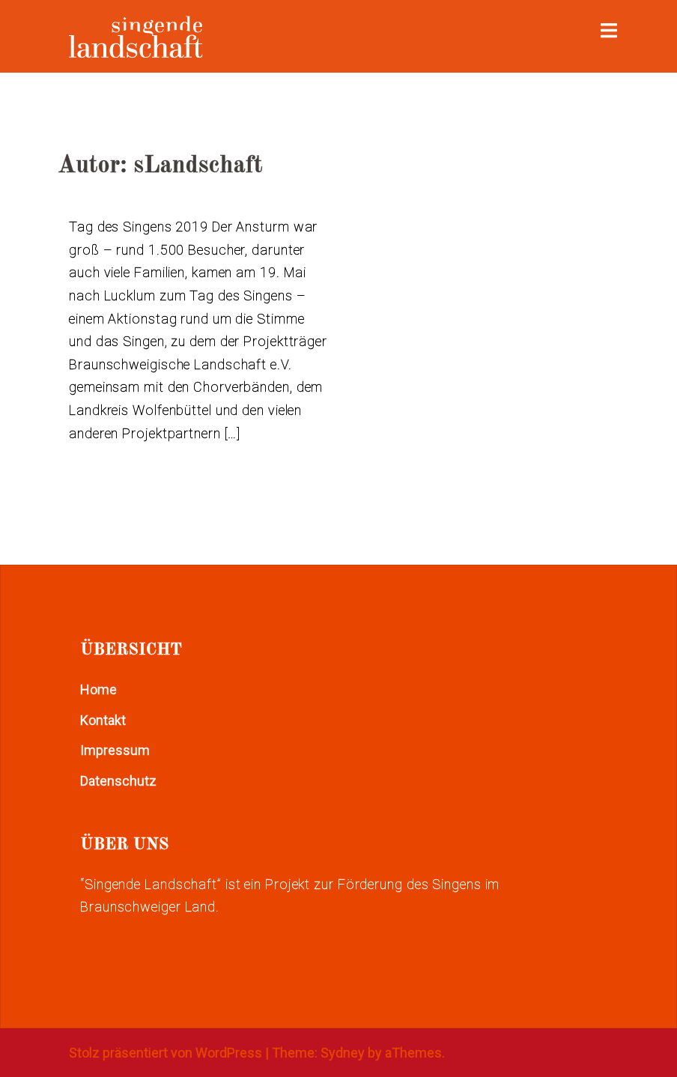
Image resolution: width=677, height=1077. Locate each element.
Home (98, 689)
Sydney (343, 1053)
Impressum (115, 750)
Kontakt (103, 720)
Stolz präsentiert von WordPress (165, 1053)
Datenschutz (118, 781)
